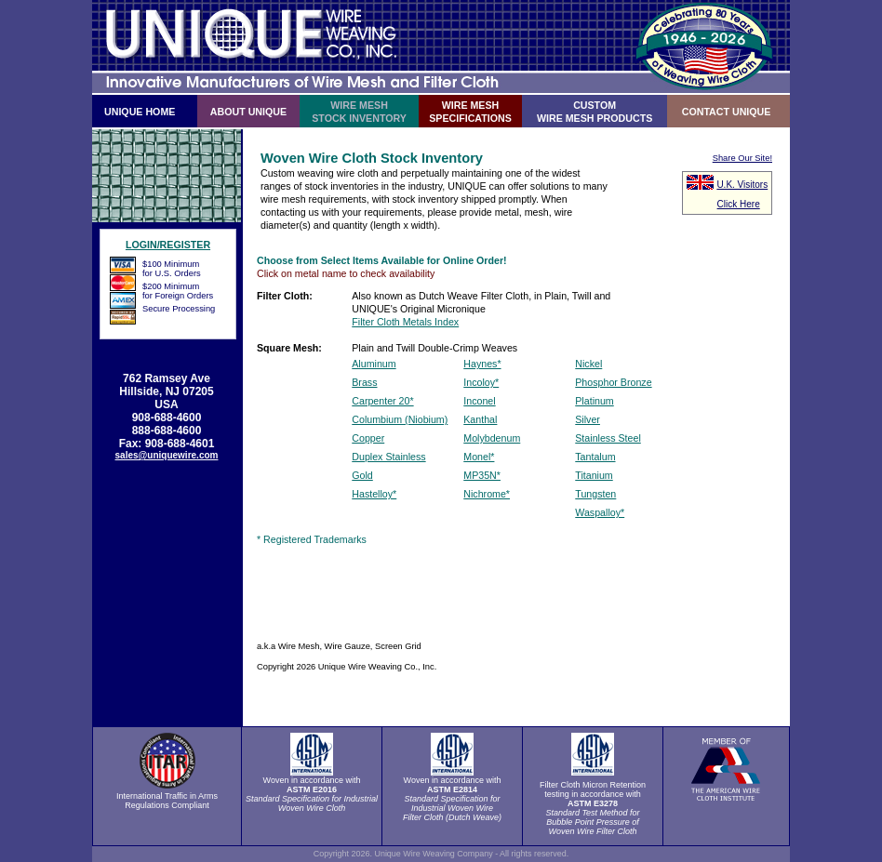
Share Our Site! (742, 158)
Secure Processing (178, 308)
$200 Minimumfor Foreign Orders (177, 291)
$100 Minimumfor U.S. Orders (171, 268)
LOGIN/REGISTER (168, 244)
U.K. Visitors (742, 184)
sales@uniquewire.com (167, 455)
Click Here (738, 204)
